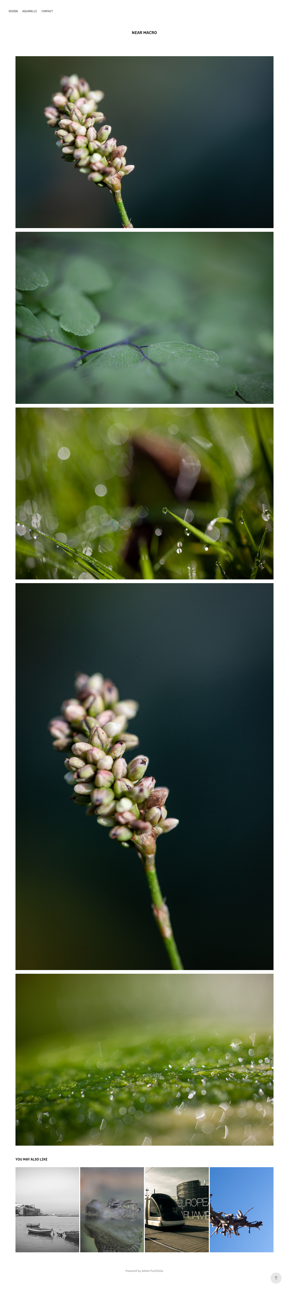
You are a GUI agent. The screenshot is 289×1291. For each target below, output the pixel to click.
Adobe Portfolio (152, 1271)
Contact (47, 11)
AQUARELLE (29, 11)
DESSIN (13, 11)
